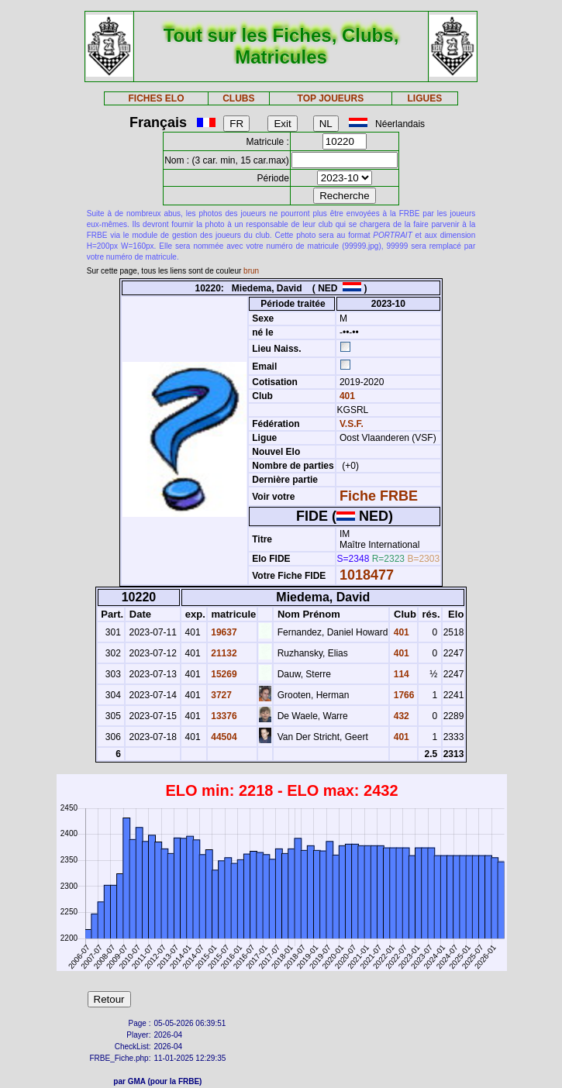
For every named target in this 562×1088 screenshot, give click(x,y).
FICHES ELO (156, 98)
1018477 (367, 575)
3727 (220, 695)
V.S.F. (352, 423)
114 (400, 674)
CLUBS (238, 98)
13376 (223, 716)
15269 (223, 674)
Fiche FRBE (379, 496)
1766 (402, 695)
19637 (223, 632)
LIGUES (425, 98)
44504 (223, 737)
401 (346, 396)
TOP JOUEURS (331, 98)
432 (400, 716)
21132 (223, 653)
